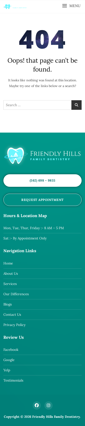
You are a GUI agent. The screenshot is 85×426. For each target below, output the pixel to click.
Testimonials (13, 380)
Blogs (7, 304)
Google (9, 360)
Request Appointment (42, 200)
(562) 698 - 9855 (43, 180)
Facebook (10, 349)
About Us (10, 273)
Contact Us (12, 314)
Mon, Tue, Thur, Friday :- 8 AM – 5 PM (33, 228)
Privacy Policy (14, 325)
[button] (71, 6)
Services (10, 284)
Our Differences (16, 294)
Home (8, 263)
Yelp (6, 370)
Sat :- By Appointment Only (25, 238)
